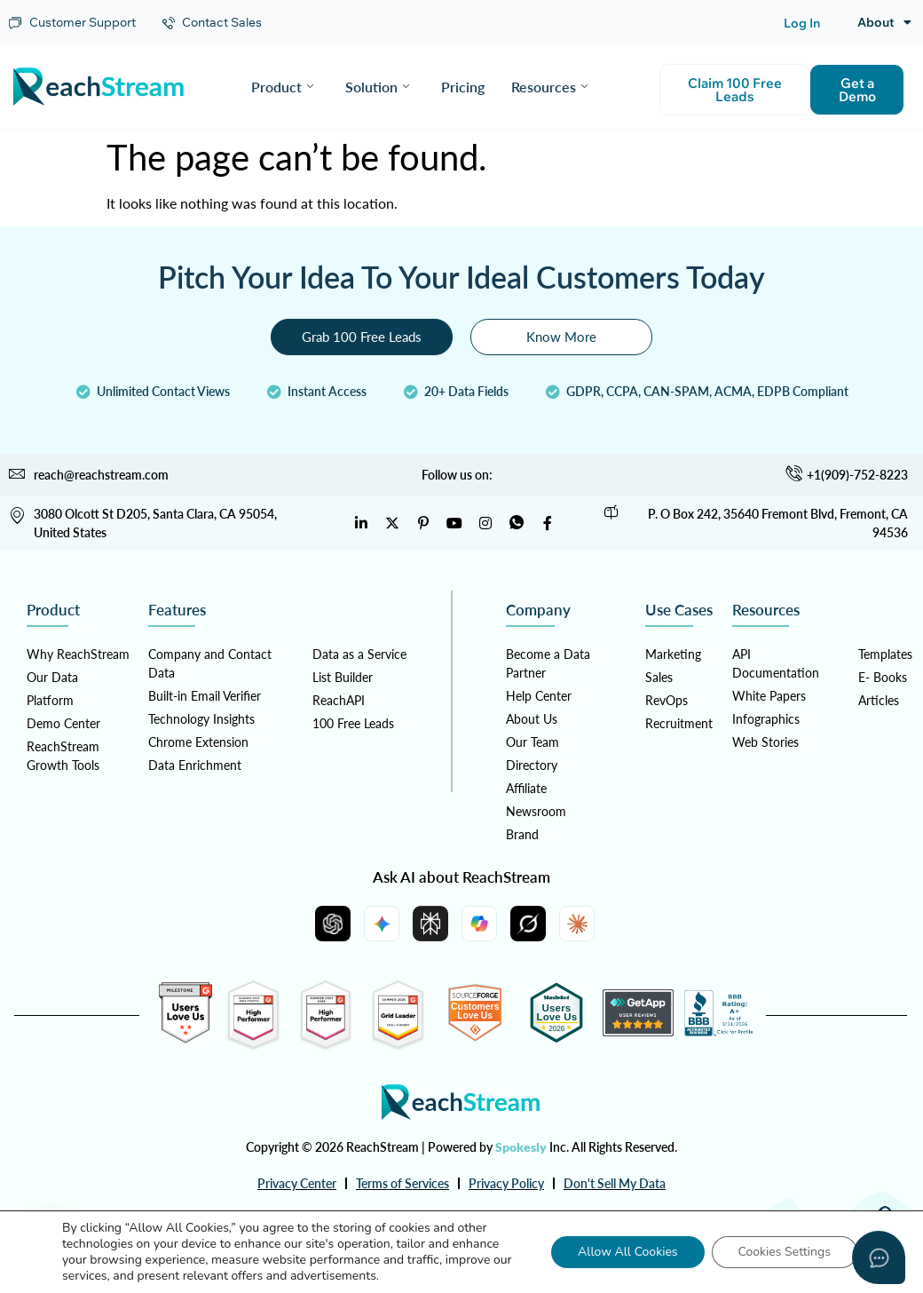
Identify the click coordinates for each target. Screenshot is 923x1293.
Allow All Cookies (628, 1251)
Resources (549, 86)
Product (282, 86)
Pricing (463, 86)
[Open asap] (878, 1257)
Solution (377, 86)
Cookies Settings (784, 1251)
